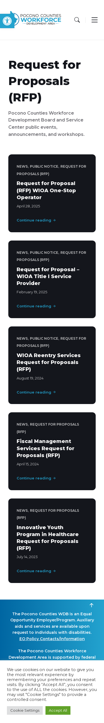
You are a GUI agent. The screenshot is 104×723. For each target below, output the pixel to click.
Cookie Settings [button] (24, 710)
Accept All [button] (58, 710)
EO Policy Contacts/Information (52, 638)
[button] (7, 21)
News (22, 166)
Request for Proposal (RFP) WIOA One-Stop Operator (46, 190)
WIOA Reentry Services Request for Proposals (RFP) (49, 362)
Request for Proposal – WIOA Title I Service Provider (48, 276)
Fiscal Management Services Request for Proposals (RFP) (45, 448)
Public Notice (44, 166)
